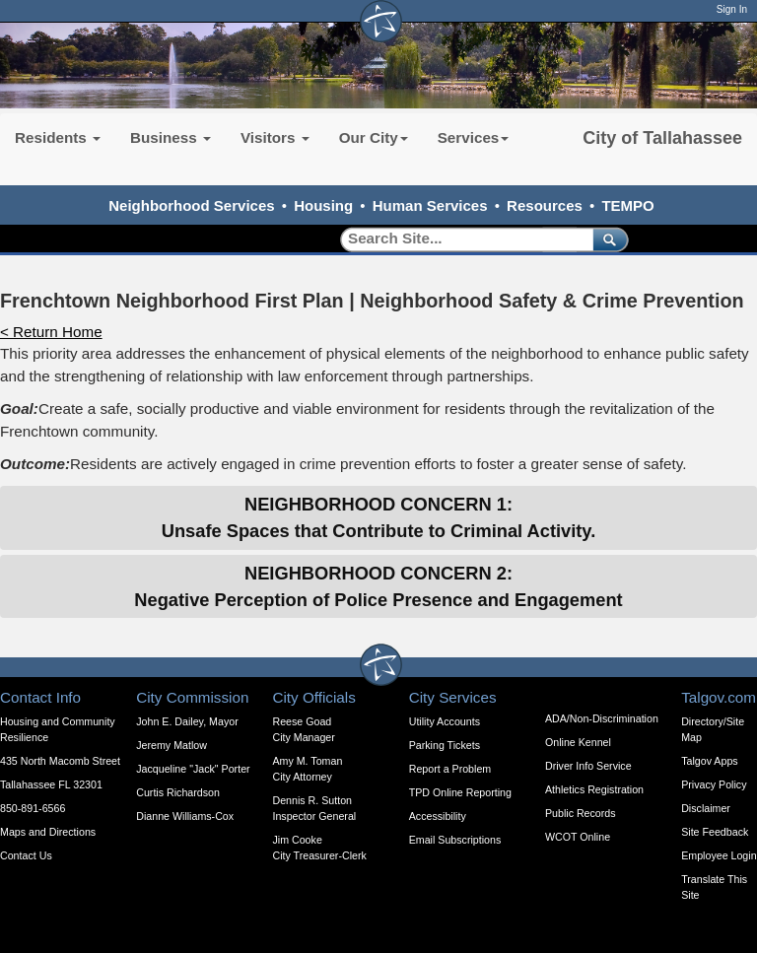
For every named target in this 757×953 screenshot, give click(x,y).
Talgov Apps (709, 761)
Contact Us (26, 855)
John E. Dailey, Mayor (187, 721)
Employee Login (718, 855)
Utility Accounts (444, 721)
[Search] (460, 239)
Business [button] (170, 137)
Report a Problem (450, 769)
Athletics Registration (594, 789)
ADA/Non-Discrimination (601, 718)
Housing (323, 205)
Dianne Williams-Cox (185, 816)
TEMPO (627, 205)
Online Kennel (578, 742)
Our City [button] (373, 137)
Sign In (732, 9)
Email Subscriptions (455, 840)
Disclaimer (705, 808)
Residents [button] (58, 137)
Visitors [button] (275, 137)
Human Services (430, 205)
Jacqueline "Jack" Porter (192, 769)
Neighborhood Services (191, 205)
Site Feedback (714, 832)
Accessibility (437, 816)
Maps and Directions (48, 832)
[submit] (607, 239)
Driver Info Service (588, 766)
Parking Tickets (444, 745)
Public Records (580, 813)
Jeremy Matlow (171, 745)
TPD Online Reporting (460, 792)
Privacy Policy (713, 784)
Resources (545, 205)
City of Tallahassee (662, 138)
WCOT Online (577, 837)
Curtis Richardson (178, 792)
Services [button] (474, 137)
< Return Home (51, 331)
